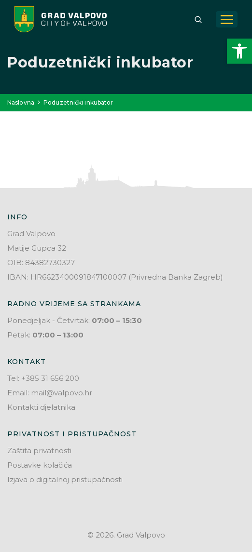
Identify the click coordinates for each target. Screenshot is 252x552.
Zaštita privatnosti (39, 450)
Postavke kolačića (39, 465)
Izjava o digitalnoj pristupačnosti (65, 479)
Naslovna (20, 102)
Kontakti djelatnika (41, 407)
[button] (239, 51)
